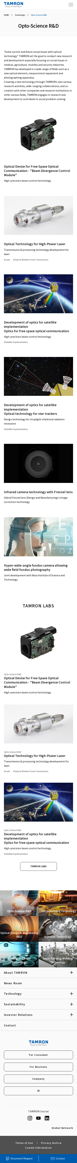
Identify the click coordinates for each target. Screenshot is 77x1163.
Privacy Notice (51, 1144)
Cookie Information (38, 1148)
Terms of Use (24, 1144)
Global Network (62, 1129)
